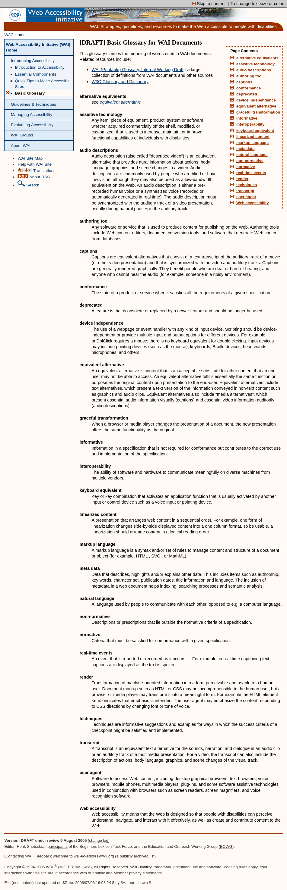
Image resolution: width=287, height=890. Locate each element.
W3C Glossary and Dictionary (119, 81)
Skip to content (209, 3)
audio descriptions (253, 70)
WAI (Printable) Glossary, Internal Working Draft (137, 69)
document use (186, 867)
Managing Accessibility (31, 114)
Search (28, 183)
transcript (245, 191)
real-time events (251, 173)
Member (121, 873)
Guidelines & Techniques (33, 104)
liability (145, 867)
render (242, 179)
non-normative (249, 161)
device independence (256, 100)
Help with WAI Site (35, 164)
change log (98, 840)
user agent (246, 197)
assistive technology (255, 64)
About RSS (34, 176)
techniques (246, 185)
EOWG (226, 846)
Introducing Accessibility (33, 60)
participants (58, 846)
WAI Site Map (30, 158)
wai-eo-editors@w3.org (94, 856)
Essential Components (35, 74)
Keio (87, 867)
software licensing (222, 867)
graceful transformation (258, 112)
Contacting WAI (19, 856)
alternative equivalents (257, 58)
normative (245, 167)
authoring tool (249, 76)
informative (246, 118)
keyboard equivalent (255, 131)
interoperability (250, 124)
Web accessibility (252, 203)
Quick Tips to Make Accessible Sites (43, 84)
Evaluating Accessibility (32, 125)
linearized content (252, 137)
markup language (252, 143)
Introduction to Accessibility (40, 67)
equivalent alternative (256, 106)
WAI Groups (22, 135)
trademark (162, 867)
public (100, 873)
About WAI (20, 145)
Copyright (12, 867)
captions (244, 82)
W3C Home (15, 35)
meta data (245, 149)
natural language (252, 155)
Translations (36, 170)
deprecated (246, 94)
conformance (248, 88)
